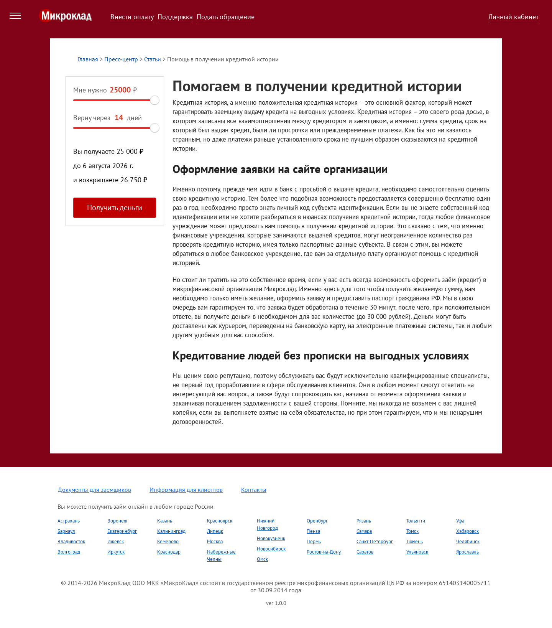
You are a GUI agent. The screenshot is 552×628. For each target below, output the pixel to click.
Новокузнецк (271, 538)
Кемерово (168, 541)
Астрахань (69, 521)
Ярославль (467, 552)
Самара (364, 531)
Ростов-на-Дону (324, 552)
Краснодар (169, 552)
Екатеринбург (122, 531)
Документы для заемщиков (94, 489)
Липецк (215, 531)
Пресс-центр (121, 59)
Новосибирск (271, 549)
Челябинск (468, 541)
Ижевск (115, 541)
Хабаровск (467, 531)
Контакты (253, 489)
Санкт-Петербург (374, 541)
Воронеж (117, 521)
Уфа (460, 521)
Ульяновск (417, 552)
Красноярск (219, 521)
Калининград (171, 531)
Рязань (363, 521)
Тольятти (415, 521)
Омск (262, 559)
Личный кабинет (513, 16)
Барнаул (66, 531)
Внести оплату (132, 16)
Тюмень (414, 541)
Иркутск (116, 552)
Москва (215, 541)
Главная (87, 59)
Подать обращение (226, 16)
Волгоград (69, 552)
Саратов (364, 552)
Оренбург (317, 521)
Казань (164, 521)
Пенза (313, 531)
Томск (412, 531)
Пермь (314, 541)
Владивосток (71, 541)
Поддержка (175, 16)
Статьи (152, 59)
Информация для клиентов (186, 489)
